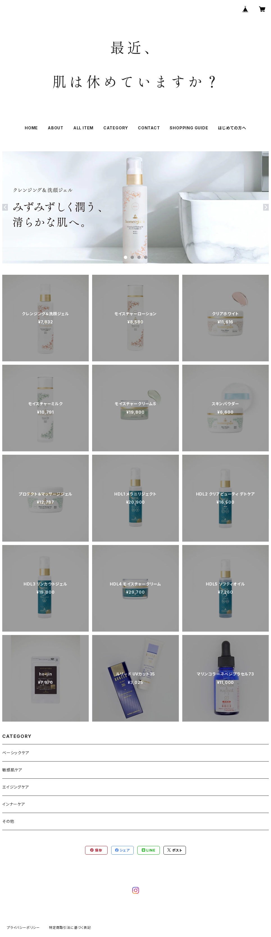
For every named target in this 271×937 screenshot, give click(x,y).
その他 (8, 821)
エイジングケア (15, 787)
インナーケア (13, 804)
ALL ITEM (83, 127)
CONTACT (149, 127)
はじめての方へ (232, 127)
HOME (31, 127)
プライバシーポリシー (23, 927)
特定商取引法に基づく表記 (70, 927)
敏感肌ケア (12, 769)
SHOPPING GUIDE (189, 127)
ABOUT (55, 127)
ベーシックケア (15, 752)
